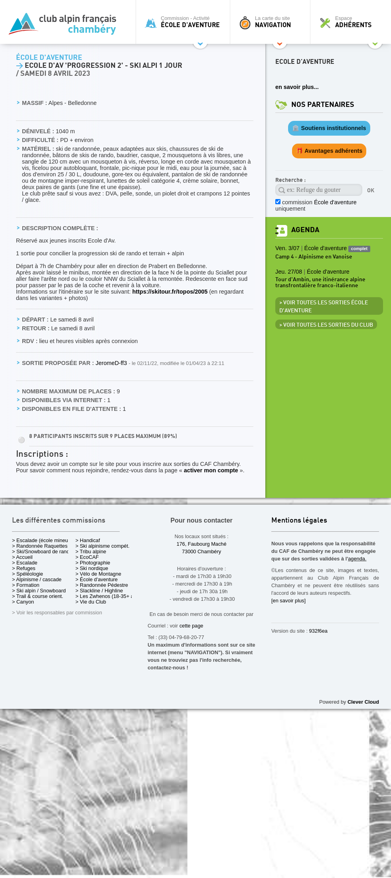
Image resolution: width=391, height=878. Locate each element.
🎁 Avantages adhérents (329, 151)
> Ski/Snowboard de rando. (43, 551)
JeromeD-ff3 (111, 363)
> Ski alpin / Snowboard (39, 591)
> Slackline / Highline (99, 591)
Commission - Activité (185, 22)
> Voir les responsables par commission (57, 613)
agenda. (357, 559)
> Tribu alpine (90, 551)
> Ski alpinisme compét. (102, 546)
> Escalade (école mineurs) (43, 540)
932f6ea (318, 631)
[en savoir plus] (288, 601)
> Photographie (92, 563)
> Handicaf (87, 540)
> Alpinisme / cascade (36, 579)
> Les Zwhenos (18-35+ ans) (108, 596)
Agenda (305, 230)
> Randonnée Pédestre (101, 585)
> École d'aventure (96, 579)
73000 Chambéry (201, 551)
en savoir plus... (297, 87)
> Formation (25, 585)
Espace (352, 22)
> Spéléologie (27, 574)
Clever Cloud (363, 702)
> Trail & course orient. (37, 596)
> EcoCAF (87, 557)
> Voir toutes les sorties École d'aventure (323, 307)
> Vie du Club (90, 602)
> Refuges (24, 568)
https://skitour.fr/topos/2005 (169, 291)
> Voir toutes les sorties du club (326, 325)
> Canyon (23, 602)
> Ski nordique (91, 568)
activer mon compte (211, 470)
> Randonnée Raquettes (39, 546)
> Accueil (22, 557)
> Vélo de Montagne (98, 574)
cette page (191, 626)
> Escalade (25, 563)
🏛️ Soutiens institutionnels (329, 128)
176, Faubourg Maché (201, 544)
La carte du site (272, 22)
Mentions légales (299, 520)
